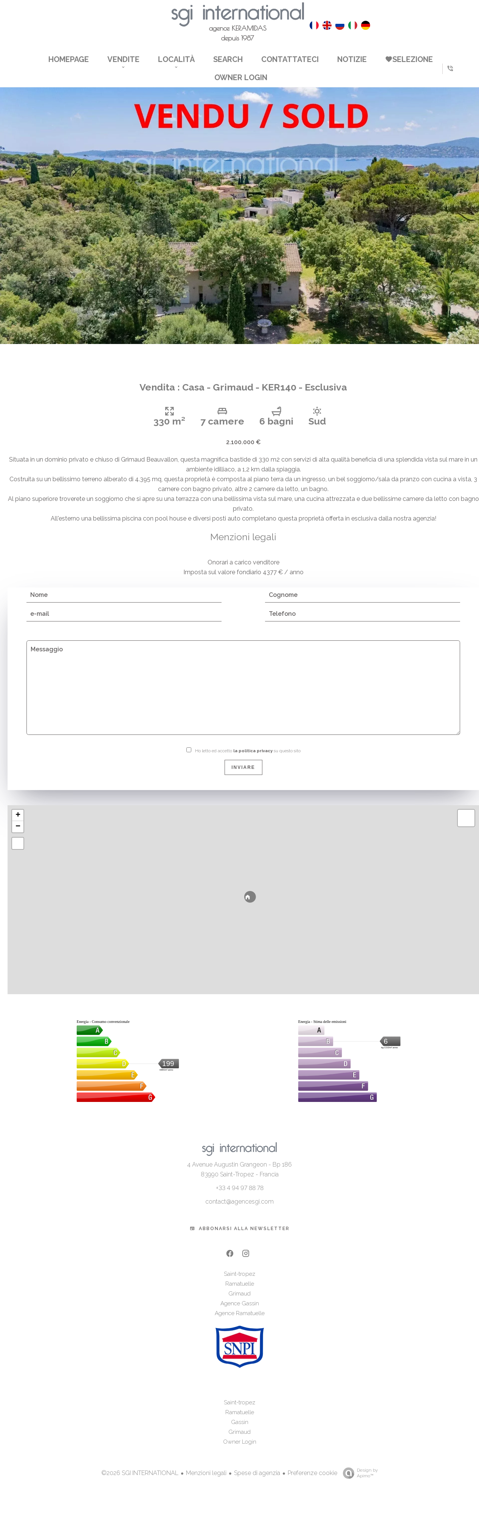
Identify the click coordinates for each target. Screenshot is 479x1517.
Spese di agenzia (257, 1483)
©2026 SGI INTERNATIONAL (139, 1484)
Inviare (243, 778)
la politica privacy (253, 761)
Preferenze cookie (312, 1483)
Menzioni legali (206, 1483)
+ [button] (18, 826)
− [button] (18, 837)
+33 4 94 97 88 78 (240, 1198)
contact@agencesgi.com (239, 1212)
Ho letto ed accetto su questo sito (248, 761)
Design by (358, 1484)
